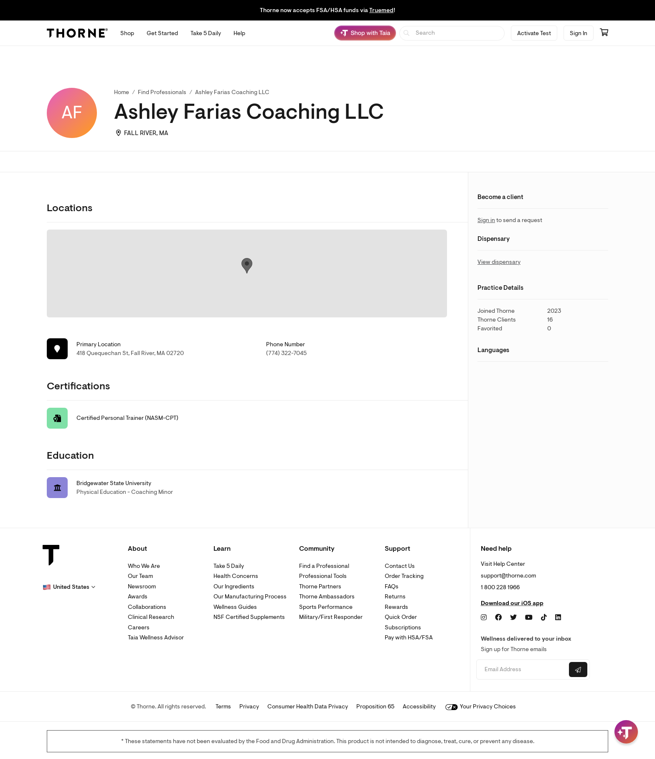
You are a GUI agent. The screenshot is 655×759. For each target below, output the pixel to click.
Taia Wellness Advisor (156, 637)
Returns (395, 596)
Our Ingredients (233, 586)
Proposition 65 (375, 706)
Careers (139, 627)
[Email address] (521, 669)
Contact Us (400, 566)
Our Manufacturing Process (250, 596)
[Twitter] (513, 617)
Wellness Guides (235, 607)
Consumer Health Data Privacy (307, 706)
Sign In (578, 33)
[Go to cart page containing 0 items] (604, 33)
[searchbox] (452, 33)
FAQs (392, 586)
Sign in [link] (486, 220)
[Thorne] (77, 33)
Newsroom (142, 586)
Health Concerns (235, 576)
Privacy (249, 706)
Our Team (140, 576)
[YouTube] (529, 617)
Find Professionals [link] (162, 92)
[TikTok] (544, 617)
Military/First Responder (331, 617)
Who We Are (144, 566)
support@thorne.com (508, 575)
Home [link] (121, 92)
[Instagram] (484, 617)
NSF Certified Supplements (249, 617)
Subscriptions (403, 627)
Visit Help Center (503, 563)
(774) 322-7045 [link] (286, 353)
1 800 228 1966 (500, 587)
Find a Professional (324, 566)
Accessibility (419, 706)
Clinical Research (151, 617)
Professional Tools (323, 576)
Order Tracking (404, 576)
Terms (223, 706)
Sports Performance (326, 607)
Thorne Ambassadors (327, 596)
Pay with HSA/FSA (409, 637)
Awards (137, 596)
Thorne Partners (320, 586)
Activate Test (534, 33)
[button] (69, 587)
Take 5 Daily (228, 566)
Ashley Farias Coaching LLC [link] (232, 92)
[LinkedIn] (558, 617)
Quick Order (401, 617)
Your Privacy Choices (480, 706)
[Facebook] (498, 617)
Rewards (396, 607)
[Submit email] (578, 669)
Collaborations (147, 607)
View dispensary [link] (498, 262)
